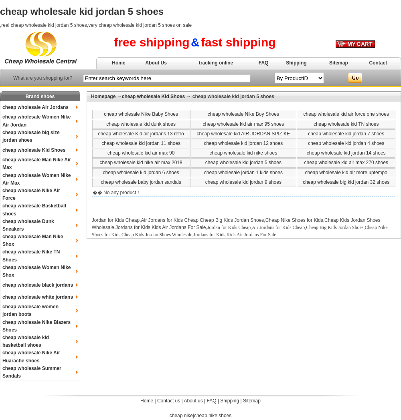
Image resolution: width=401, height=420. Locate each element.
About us (193, 401)
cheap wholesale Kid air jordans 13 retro (141, 134)
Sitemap (338, 63)
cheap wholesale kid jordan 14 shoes (346, 153)
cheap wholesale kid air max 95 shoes (243, 124)
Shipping (296, 63)
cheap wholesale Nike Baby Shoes (141, 114)
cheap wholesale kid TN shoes (346, 124)
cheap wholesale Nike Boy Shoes (243, 114)
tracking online (216, 63)
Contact (378, 63)
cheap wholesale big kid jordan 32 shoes (346, 182)
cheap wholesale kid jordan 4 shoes (346, 143)
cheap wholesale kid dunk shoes (141, 124)
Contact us (168, 401)
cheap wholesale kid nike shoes (243, 153)
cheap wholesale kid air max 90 (140, 153)
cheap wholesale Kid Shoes (33, 150)
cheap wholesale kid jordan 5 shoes (243, 162)
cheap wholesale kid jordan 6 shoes (141, 172)
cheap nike (181, 415)
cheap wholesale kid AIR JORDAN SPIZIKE (243, 134)
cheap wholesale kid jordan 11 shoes (140, 143)
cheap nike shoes (212, 415)
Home (118, 63)
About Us (156, 63)
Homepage (103, 96)
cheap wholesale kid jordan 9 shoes (243, 182)
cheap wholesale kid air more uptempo (346, 172)
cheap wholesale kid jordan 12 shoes (243, 143)
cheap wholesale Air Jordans (35, 107)
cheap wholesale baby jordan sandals (141, 182)
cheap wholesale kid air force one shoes (346, 114)
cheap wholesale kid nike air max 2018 (141, 162)
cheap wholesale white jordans (37, 297)
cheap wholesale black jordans (37, 285)
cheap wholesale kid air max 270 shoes (346, 162)
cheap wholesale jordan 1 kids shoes (243, 172)
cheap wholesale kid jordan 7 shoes (346, 134)
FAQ (264, 63)
